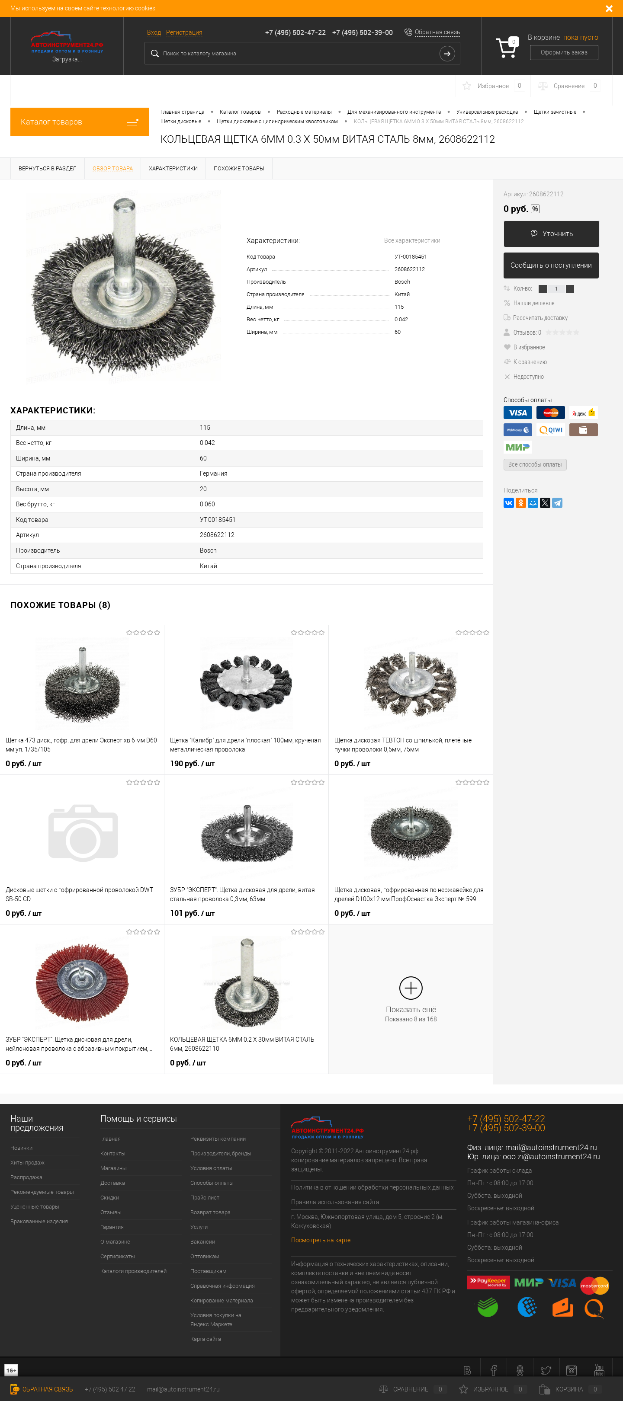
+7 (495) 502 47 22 (110, 1389)
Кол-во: (523, 288)
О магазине (115, 1235)
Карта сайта (205, 1332)
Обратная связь (437, 32)
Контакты (112, 1147)
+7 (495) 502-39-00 (362, 32)
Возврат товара (210, 1206)
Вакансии (202, 1235)
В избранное (524, 346)
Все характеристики (412, 240)
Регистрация (184, 32)
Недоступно (524, 376)
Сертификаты (117, 1250)
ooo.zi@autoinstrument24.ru (551, 1150)
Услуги (199, 1220)
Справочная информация (222, 1279)
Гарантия (112, 1220)
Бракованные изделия (39, 1215)
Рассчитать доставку (536, 317)
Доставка (112, 1176)
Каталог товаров (79, 122)
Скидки (109, 1191)
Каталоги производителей (133, 1264)
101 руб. (192, 907)
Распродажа (26, 1171)
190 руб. (192, 757)
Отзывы (111, 1206)
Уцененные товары (34, 1200)
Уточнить (551, 234)
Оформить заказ (564, 52)
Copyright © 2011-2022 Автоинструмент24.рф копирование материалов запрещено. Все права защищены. (359, 1153)
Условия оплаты (211, 1161)
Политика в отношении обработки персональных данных (372, 1180)
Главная (110, 1132)
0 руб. (24, 757)
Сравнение (413, 1389)
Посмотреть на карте (320, 1233)
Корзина (570, 1389)
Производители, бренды (220, 1147)
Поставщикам (208, 1264)
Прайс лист (204, 1191)
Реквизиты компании (218, 1132)
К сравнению (525, 361)
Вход (154, 32)
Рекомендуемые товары (42, 1185)
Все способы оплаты (535, 464)
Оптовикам (204, 1250)
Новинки (21, 1141)
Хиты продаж (27, 1156)
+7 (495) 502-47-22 (295, 32)
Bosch (402, 281)
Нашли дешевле (529, 302)
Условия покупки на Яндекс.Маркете (215, 1313)
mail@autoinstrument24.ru (551, 1140)
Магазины (113, 1161)
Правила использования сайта (335, 1195)
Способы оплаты (212, 1176)
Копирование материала (221, 1294)
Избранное (493, 1389)
